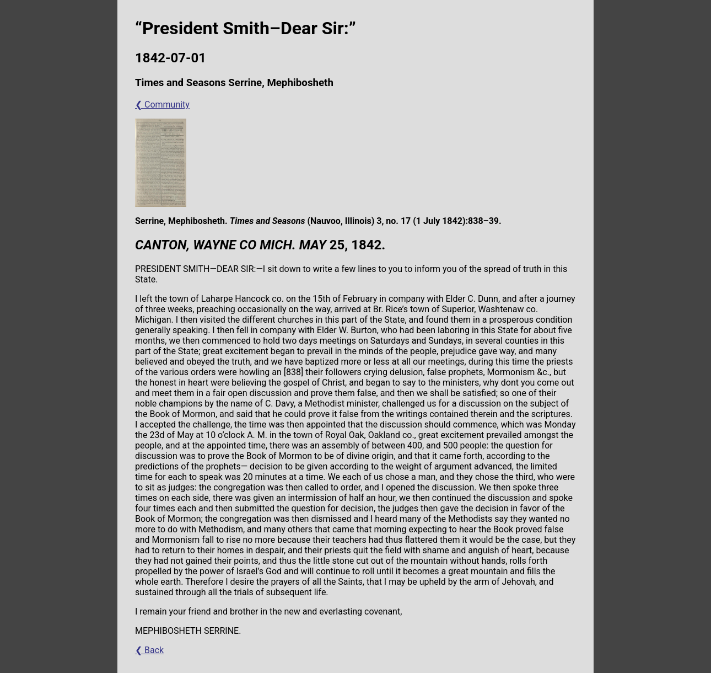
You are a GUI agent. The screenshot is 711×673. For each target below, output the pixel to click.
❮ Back (149, 650)
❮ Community (162, 104)
